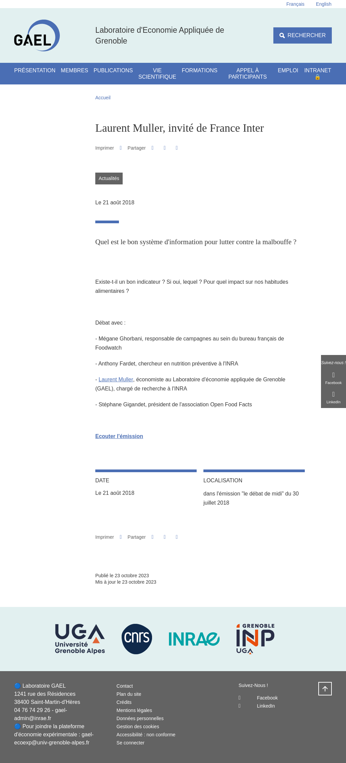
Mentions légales (134, 710)
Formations (199, 70)
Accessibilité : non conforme (146, 734)
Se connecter (131, 742)
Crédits (124, 702)
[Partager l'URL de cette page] (177, 148)
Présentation (34, 70)
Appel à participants (247, 74)
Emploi (288, 70)
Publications (113, 70)
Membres (74, 70)
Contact (125, 686)
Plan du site (129, 694)
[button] (152, 148)
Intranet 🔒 (317, 74)
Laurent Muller (116, 379)
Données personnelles (140, 718)
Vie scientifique (157, 74)
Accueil (102, 97)
